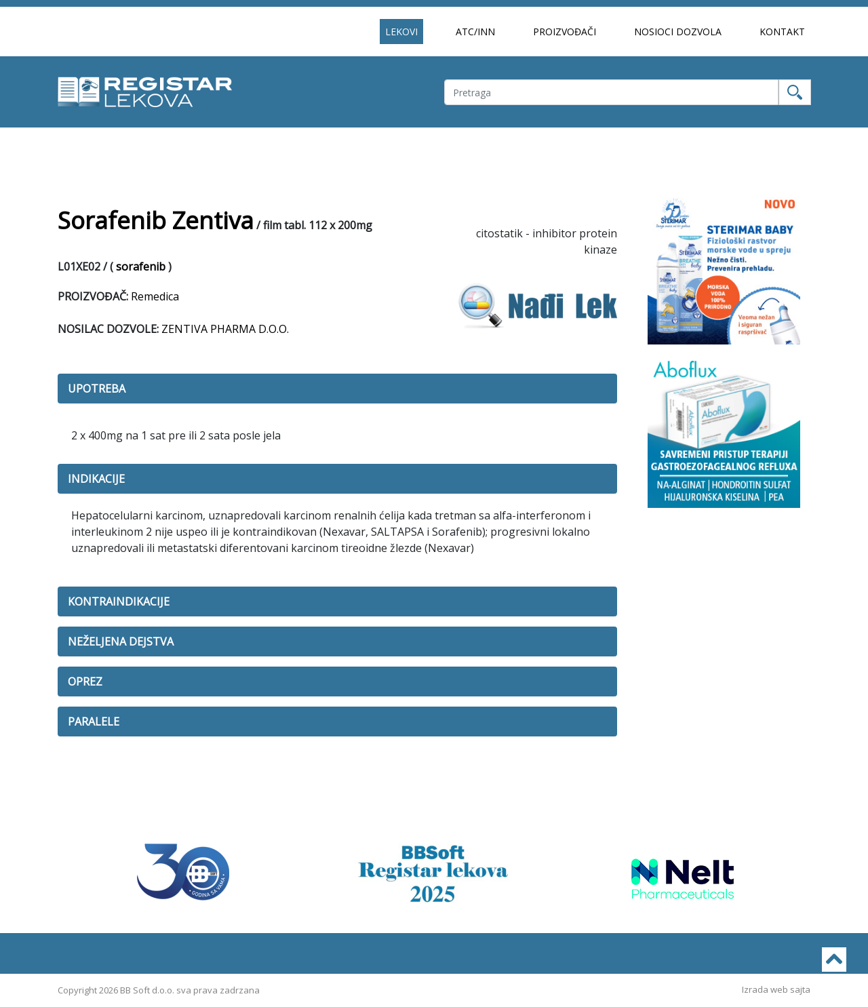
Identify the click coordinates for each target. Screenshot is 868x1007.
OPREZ (85, 681)
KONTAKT (782, 31)
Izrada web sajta (776, 989)
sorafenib (140, 266)
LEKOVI (401, 31)
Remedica (155, 296)
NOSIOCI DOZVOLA (678, 31)
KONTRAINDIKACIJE (119, 601)
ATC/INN (475, 31)
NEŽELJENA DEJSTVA (121, 641)
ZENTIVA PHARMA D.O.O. (225, 328)
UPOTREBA (96, 388)
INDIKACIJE (96, 478)
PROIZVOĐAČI (564, 31)
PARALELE (93, 721)
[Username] (611, 92)
